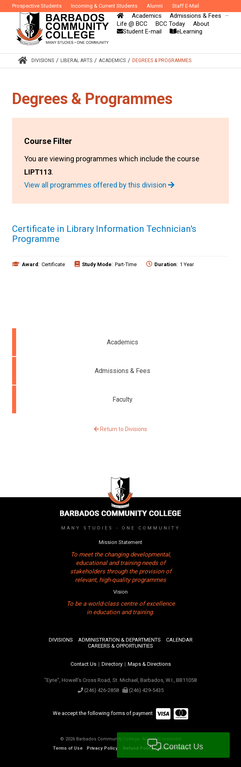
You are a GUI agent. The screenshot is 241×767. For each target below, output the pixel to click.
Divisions (42, 60)
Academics (112, 60)
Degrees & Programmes (161, 60)
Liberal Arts (76, 60)
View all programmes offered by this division (99, 185)
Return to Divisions (120, 429)
